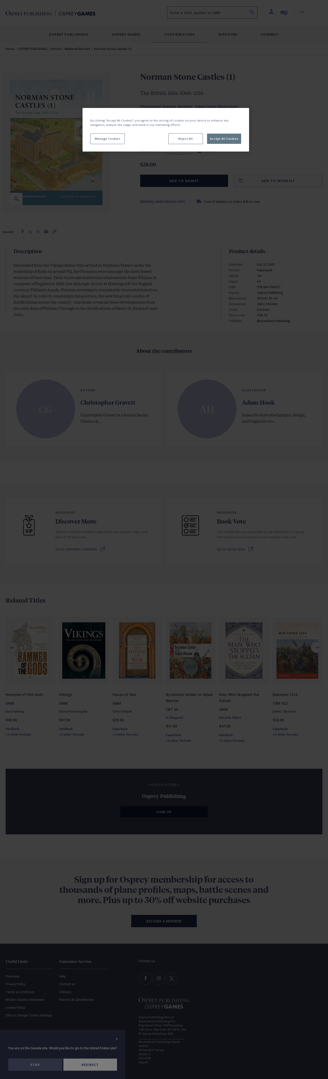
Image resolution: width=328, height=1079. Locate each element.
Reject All (185, 139)
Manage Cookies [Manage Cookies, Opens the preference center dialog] (107, 139)
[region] (166, 130)
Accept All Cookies (224, 139)
